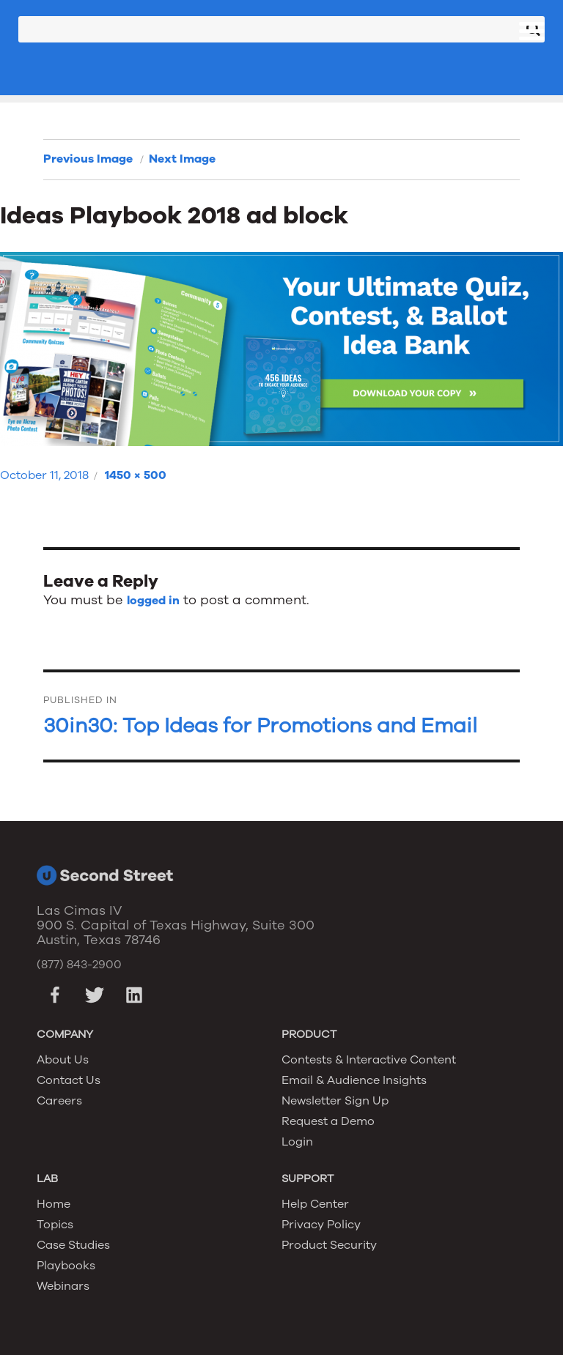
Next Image (182, 159)
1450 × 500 (135, 475)
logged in (153, 601)
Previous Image (88, 159)
